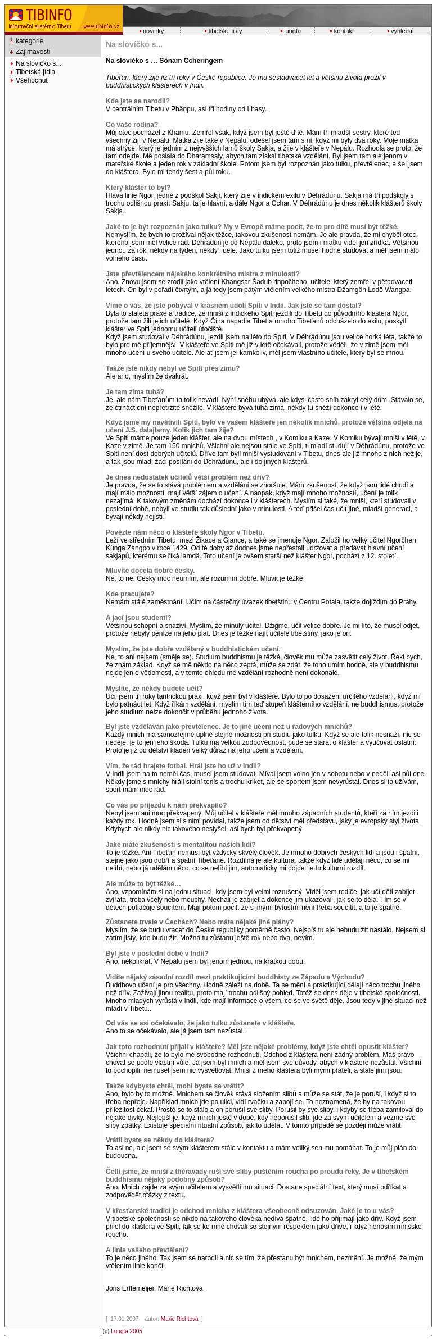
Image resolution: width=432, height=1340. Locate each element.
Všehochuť (32, 80)
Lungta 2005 (126, 1331)
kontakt (344, 31)
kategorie (29, 41)
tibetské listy (225, 31)
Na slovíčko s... (38, 63)
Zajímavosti (33, 52)
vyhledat (402, 31)
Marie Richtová (180, 1319)
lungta (292, 31)
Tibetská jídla (35, 72)
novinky (153, 31)
